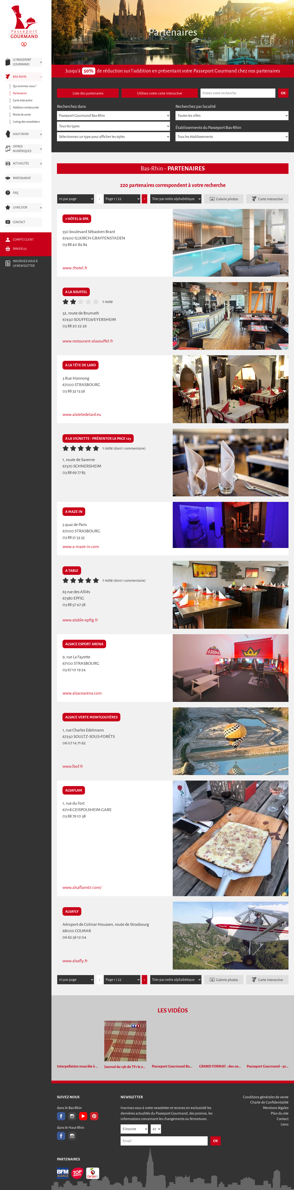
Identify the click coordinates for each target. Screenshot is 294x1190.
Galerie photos (227, 199)
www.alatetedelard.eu (81, 414)
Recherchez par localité (195, 106)
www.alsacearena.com (82, 693)
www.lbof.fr (72, 766)
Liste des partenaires (88, 93)
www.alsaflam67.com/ (82, 887)
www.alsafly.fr (75, 961)
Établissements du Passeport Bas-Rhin (208, 127)
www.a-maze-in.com (80, 546)
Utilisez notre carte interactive (159, 93)
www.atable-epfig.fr (80, 620)
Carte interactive (270, 199)
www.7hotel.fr (74, 268)
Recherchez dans (71, 106)
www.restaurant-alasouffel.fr (87, 341)
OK (215, 1141)
